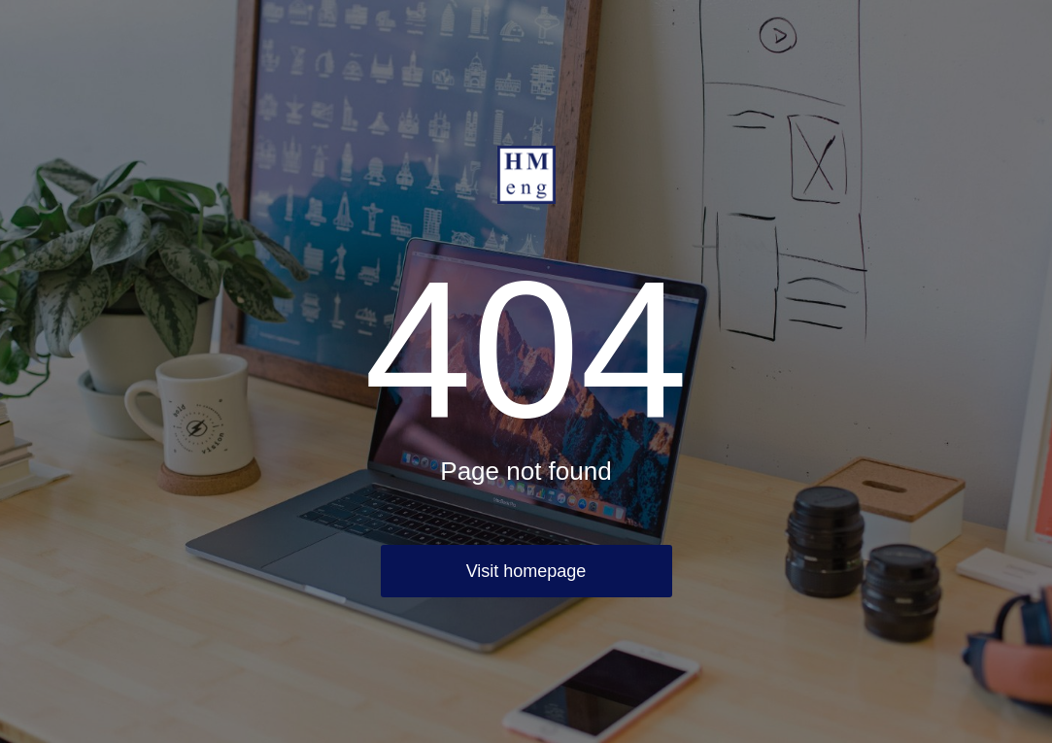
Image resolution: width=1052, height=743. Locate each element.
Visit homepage (526, 571)
